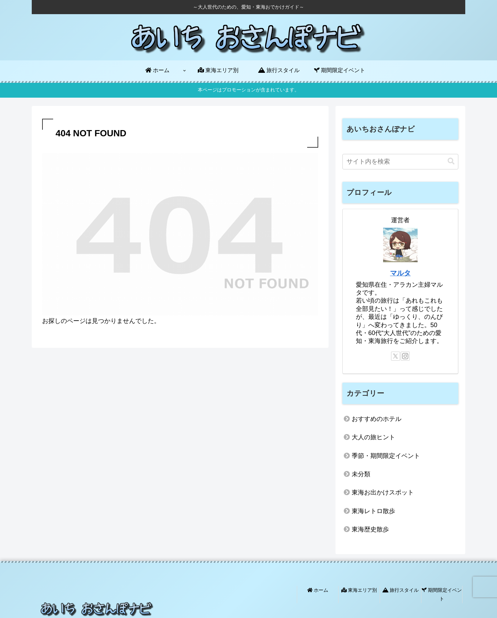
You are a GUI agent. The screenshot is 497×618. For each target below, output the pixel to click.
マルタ (400, 273)
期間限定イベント (442, 594)
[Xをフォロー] (395, 356)
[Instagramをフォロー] (405, 356)
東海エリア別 (359, 590)
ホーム (318, 590)
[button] (451, 161)
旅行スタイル (400, 590)
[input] (400, 161)
